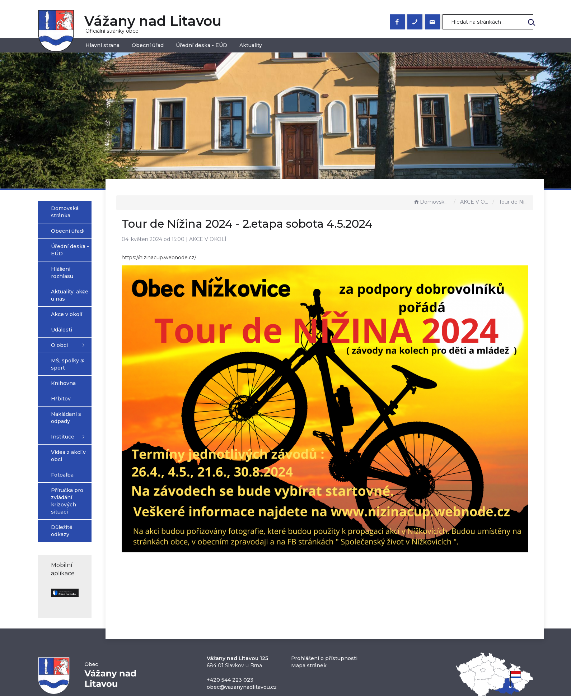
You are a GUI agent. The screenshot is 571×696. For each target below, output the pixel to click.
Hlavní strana (102, 45)
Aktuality (250, 45)
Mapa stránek (309, 602)
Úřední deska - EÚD (201, 45)
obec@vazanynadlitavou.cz (242, 623)
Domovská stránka (431, 202)
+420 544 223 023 (230, 616)
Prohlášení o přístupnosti (324, 594)
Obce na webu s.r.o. (364, 671)
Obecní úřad (148, 45)
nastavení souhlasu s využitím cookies (402, 679)
